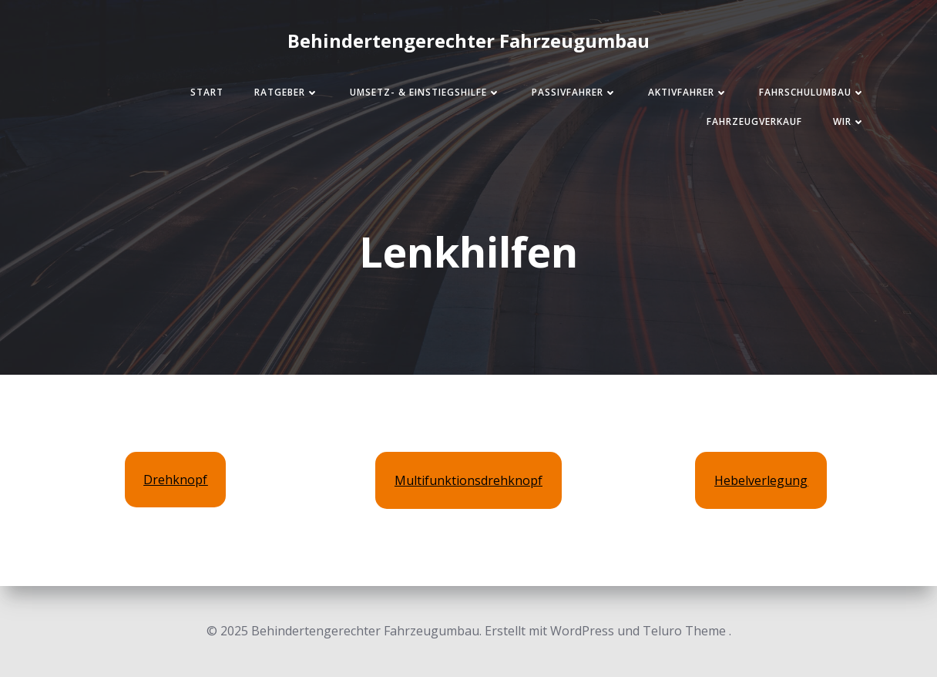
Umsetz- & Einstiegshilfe (425, 92)
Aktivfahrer (688, 92)
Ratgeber (286, 92)
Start (206, 92)
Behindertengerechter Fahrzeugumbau (468, 40)
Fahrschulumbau (812, 92)
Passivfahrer (574, 92)
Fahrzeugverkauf (754, 121)
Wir (849, 121)
